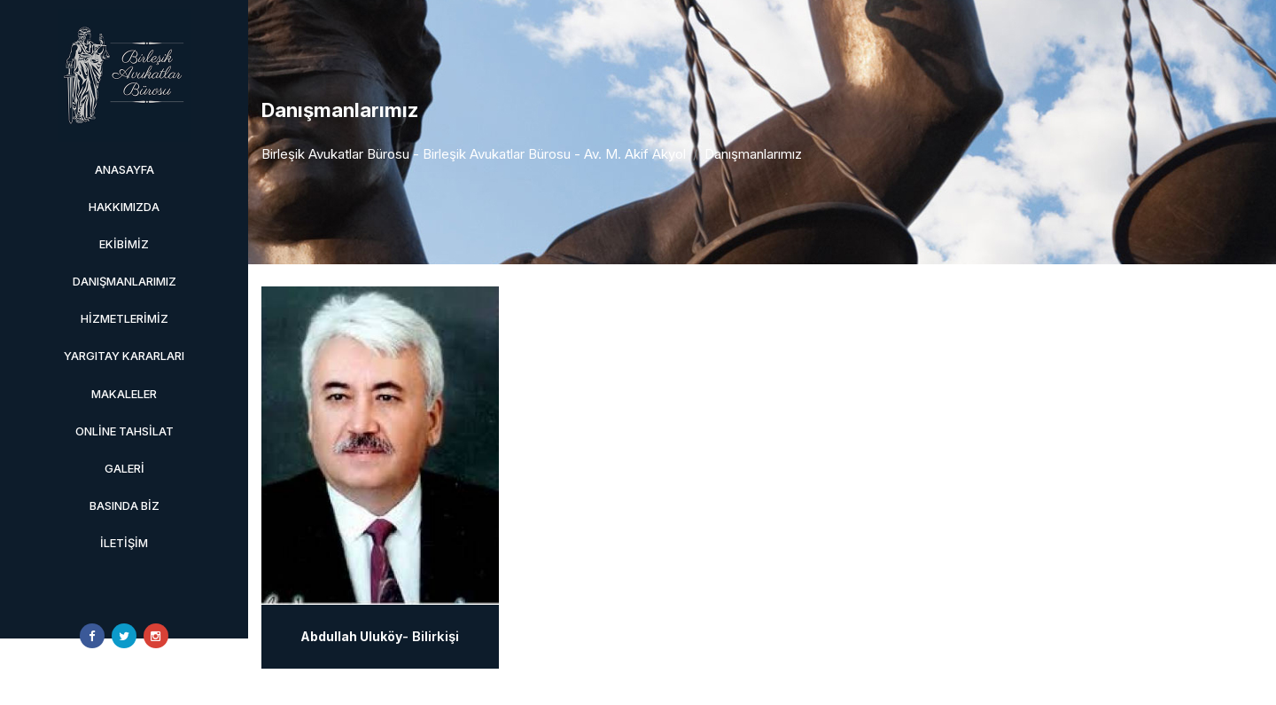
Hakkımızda (124, 207)
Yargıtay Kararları (124, 356)
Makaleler (124, 394)
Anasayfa (124, 169)
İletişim (124, 543)
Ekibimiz (124, 244)
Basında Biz (124, 505)
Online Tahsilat (124, 431)
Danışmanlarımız (124, 281)
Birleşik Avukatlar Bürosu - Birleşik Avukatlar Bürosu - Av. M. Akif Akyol (473, 153)
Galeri (124, 468)
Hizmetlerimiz (124, 318)
